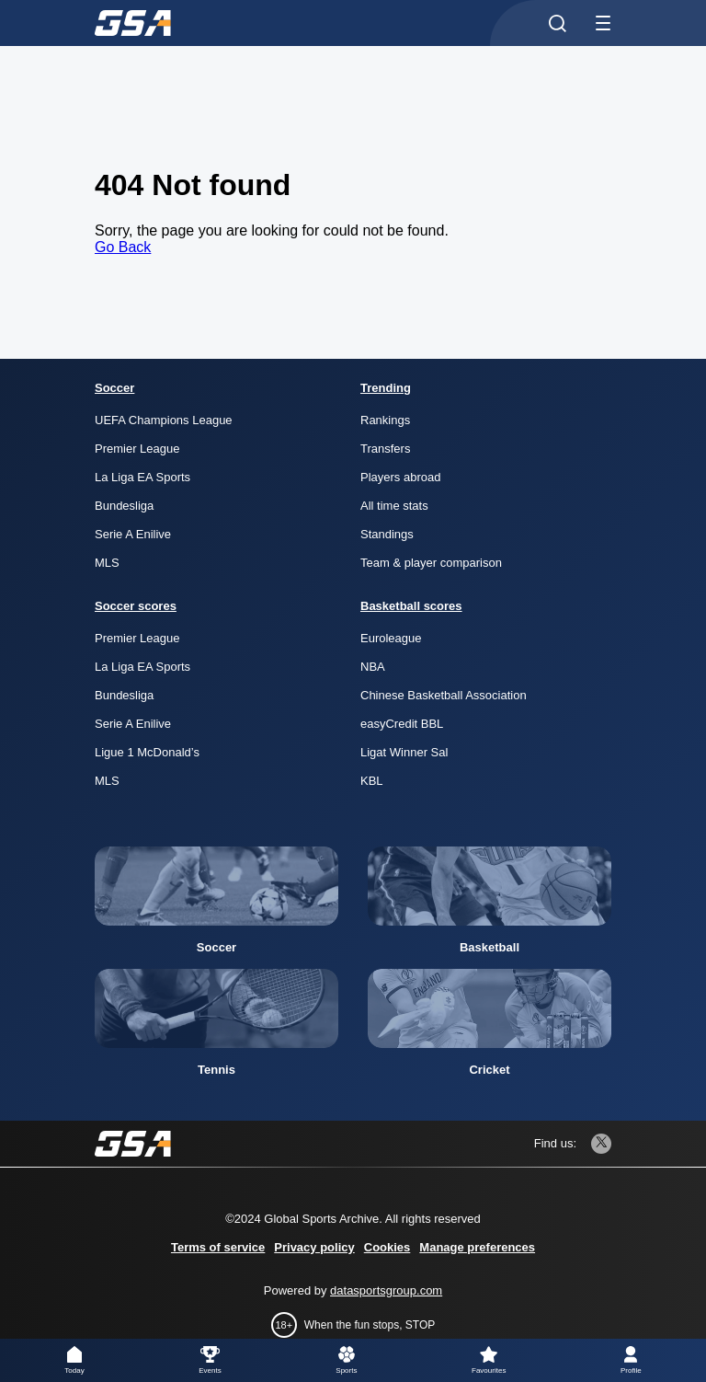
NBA (372, 667)
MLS (107, 563)
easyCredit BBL (401, 724)
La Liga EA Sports (142, 477)
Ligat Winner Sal (404, 752)
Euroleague (391, 638)
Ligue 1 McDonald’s (147, 752)
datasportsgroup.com (386, 1290)
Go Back (123, 247)
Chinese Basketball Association (443, 695)
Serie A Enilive (133, 534)
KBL (371, 781)
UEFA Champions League (164, 420)
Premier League (137, 448)
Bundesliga (124, 505)
